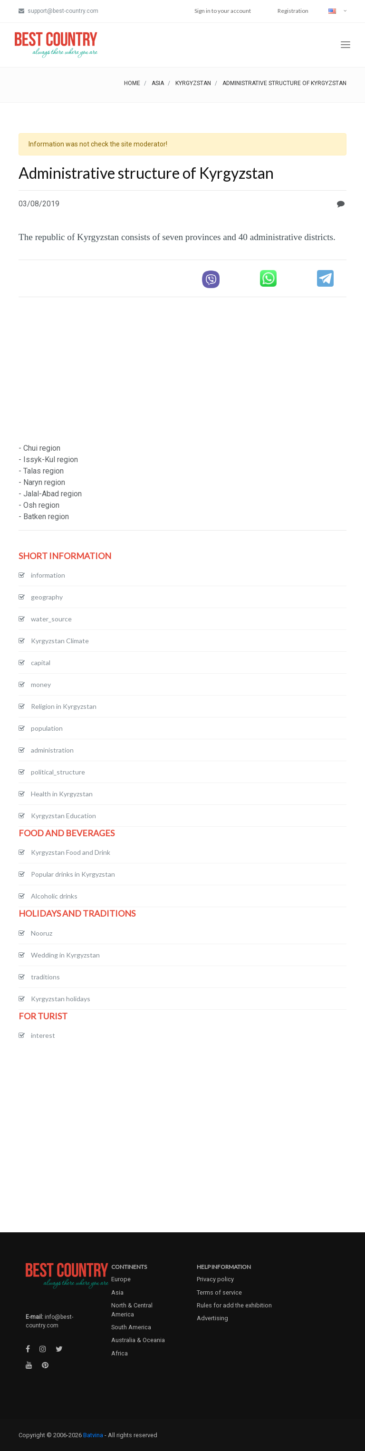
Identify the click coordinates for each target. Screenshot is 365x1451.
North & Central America (132, 1310)
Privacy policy (215, 1279)
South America (131, 1327)
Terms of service (219, 1292)
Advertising (212, 1318)
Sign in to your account (222, 10)
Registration (293, 10)
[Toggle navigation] (345, 45)
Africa (119, 1353)
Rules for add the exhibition (234, 1305)
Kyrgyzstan (193, 83)
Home (132, 83)
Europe (121, 1279)
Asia (158, 83)
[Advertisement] (182, 371)
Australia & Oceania (138, 1340)
